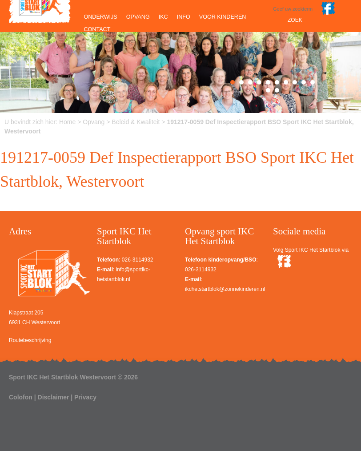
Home (67, 121)
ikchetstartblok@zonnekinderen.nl (225, 289)
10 (312, 82)
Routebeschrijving (30, 340)
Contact (97, 29)
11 (268, 90)
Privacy (85, 397)
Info (183, 17)
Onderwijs (100, 17)
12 (277, 90)
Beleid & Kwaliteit (136, 121)
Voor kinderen (222, 17)
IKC (163, 17)
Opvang (138, 17)
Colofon (20, 397)
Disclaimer (53, 397)
